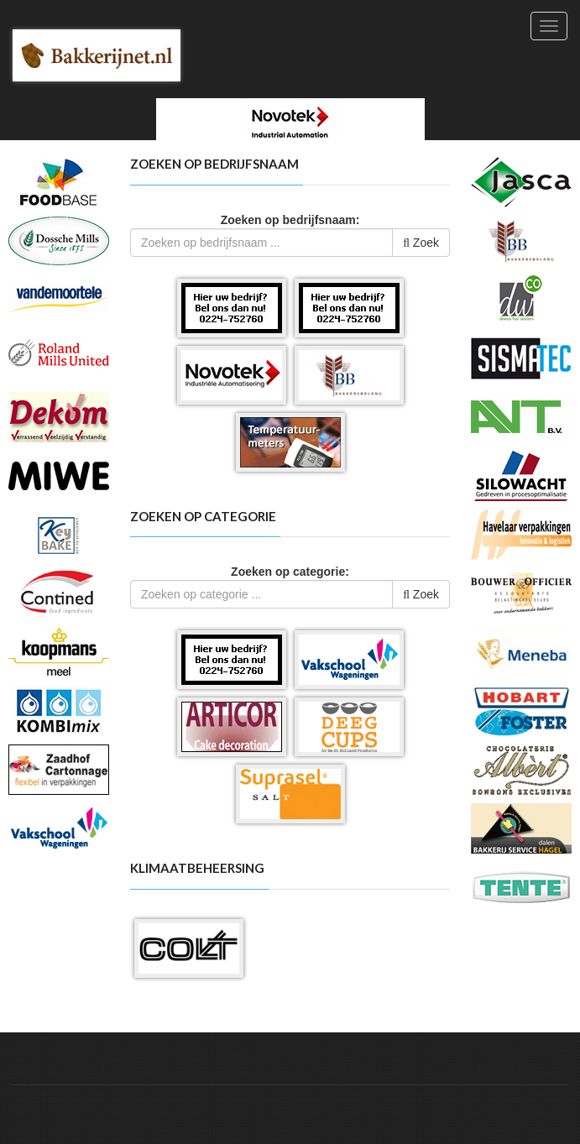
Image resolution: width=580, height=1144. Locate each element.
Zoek (421, 242)
